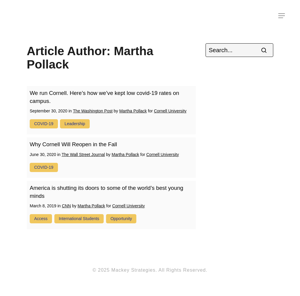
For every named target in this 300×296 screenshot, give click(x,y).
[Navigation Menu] (281, 16)
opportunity (121, 218)
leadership (74, 123)
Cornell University (170, 111)
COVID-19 (43, 123)
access (41, 218)
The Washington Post (93, 111)
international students (79, 218)
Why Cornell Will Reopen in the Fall (73, 144)
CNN (66, 205)
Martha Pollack (133, 111)
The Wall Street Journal (83, 154)
